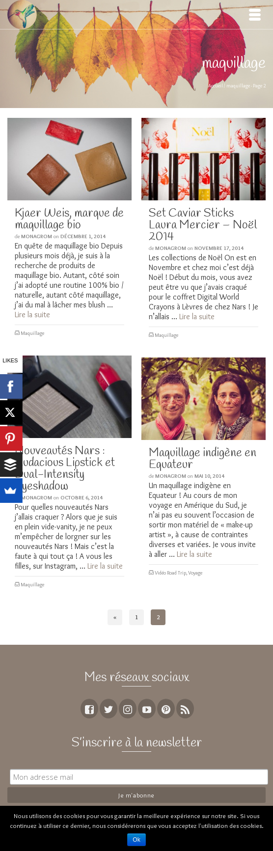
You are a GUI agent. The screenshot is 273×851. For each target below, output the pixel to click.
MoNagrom (36, 236)
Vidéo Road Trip (170, 573)
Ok (136, 839)
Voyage (195, 573)
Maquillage (32, 333)
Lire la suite (32, 314)
